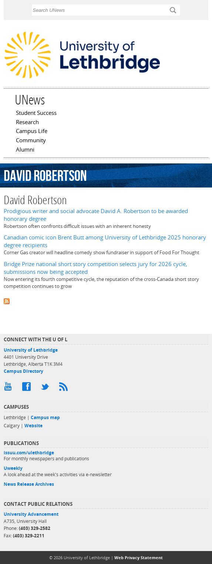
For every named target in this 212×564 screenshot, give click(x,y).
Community (31, 140)
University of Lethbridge (31, 350)
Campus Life (31, 131)
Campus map (45, 417)
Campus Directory (23, 371)
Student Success (36, 113)
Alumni (25, 150)
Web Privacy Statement (138, 557)
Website (33, 425)
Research (27, 122)
